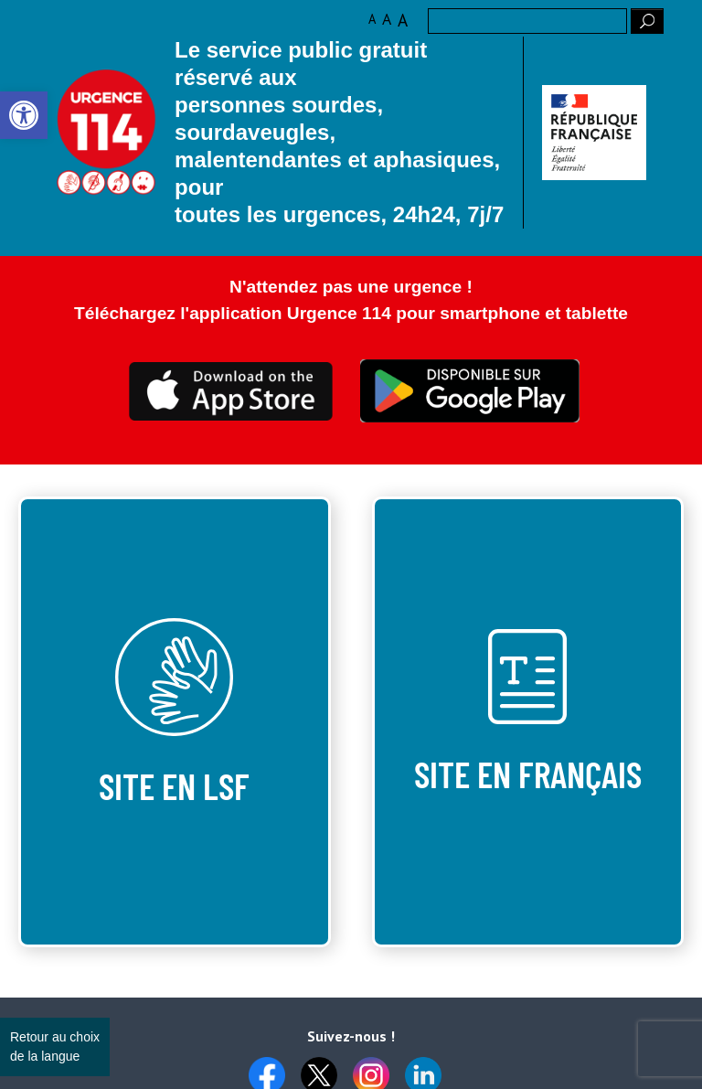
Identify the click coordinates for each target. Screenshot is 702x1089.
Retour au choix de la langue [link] (55, 1046)
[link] (24, 115)
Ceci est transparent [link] (232, 391)
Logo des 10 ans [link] (107, 132)
